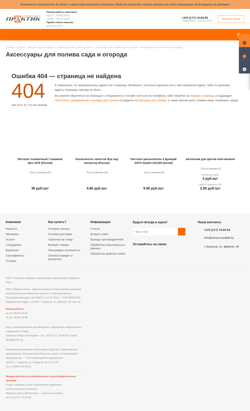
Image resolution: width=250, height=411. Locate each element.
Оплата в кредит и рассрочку (60, 257)
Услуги (10, 239)
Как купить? (57, 222)
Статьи (95, 228)
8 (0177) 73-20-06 (21, 397)
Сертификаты (15, 255)
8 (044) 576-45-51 (21, 366)
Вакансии (12, 250)
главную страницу (202, 95)
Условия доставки (60, 234)
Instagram (156, 253)
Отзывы (11, 260)
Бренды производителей (106, 239)
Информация (100, 222)
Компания (13, 222)
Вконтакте (136, 253)
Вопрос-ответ (99, 234)
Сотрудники (13, 244)
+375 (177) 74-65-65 (195, 17)
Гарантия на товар (60, 239)
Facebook (146, 253)
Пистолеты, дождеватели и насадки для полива (86, 100)
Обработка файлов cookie (107, 253)
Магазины (12, 234)
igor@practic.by (14, 339)
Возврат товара (58, 244)
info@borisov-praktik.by (219, 237)
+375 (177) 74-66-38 (56, 335)
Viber (175, 253)
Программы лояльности (64, 250)
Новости (11, 228)
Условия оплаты (59, 228)
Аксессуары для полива (150, 100)
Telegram (165, 253)
